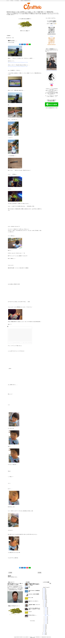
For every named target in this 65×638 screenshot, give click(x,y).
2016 (44, 634)
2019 (44, 597)
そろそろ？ (30, 611)
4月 (44, 627)
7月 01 (46, 623)
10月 (45, 602)
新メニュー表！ (31, 597)
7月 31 (46, 607)
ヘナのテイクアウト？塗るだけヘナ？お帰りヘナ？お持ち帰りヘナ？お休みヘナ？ (34, 609)
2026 (44, 588)
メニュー (7, 0)
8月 (44, 605)
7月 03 (46, 620)
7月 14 (46, 616)
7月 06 (46, 619)
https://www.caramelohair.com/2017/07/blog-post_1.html (17, 66)
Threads (51, 25)
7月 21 (46, 612)
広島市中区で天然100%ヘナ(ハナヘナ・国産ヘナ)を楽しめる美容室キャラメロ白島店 (34, 584)
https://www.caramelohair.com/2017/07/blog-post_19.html (18, 62)
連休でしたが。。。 (48, 615)
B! (24, 44)
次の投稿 (10, 572)
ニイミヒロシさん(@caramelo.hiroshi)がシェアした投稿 (16, 342)
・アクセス (11, 0)
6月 (44, 624)
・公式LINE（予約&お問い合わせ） (25, 0)
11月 (45, 601)
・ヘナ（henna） (16, 0)
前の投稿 (39, 572)
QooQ (34, 637)
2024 (44, 591)
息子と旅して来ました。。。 (33, 615)
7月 (44, 606)
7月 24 (46, 611)
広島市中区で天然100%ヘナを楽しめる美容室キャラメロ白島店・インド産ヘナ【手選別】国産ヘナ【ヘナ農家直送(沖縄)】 (30, 11)
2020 (44, 596)
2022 (44, 593)
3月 (44, 628)
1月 (44, 631)
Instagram (51, 36)
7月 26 (46, 610)
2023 (44, 592)
